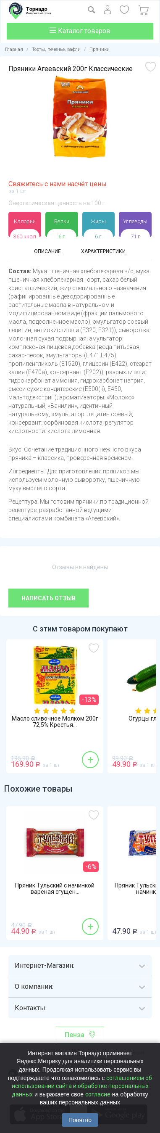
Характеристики (103, 251)
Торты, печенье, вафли (56, 49)
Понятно (80, 1120)
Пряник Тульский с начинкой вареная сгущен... (54, 888)
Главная (14, 49)
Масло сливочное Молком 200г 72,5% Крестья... (55, 722)
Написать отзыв (48, 598)
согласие (97, 1094)
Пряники (99, 49)
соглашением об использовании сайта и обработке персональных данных (82, 1086)
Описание (47, 251)
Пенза (74, 1035)
